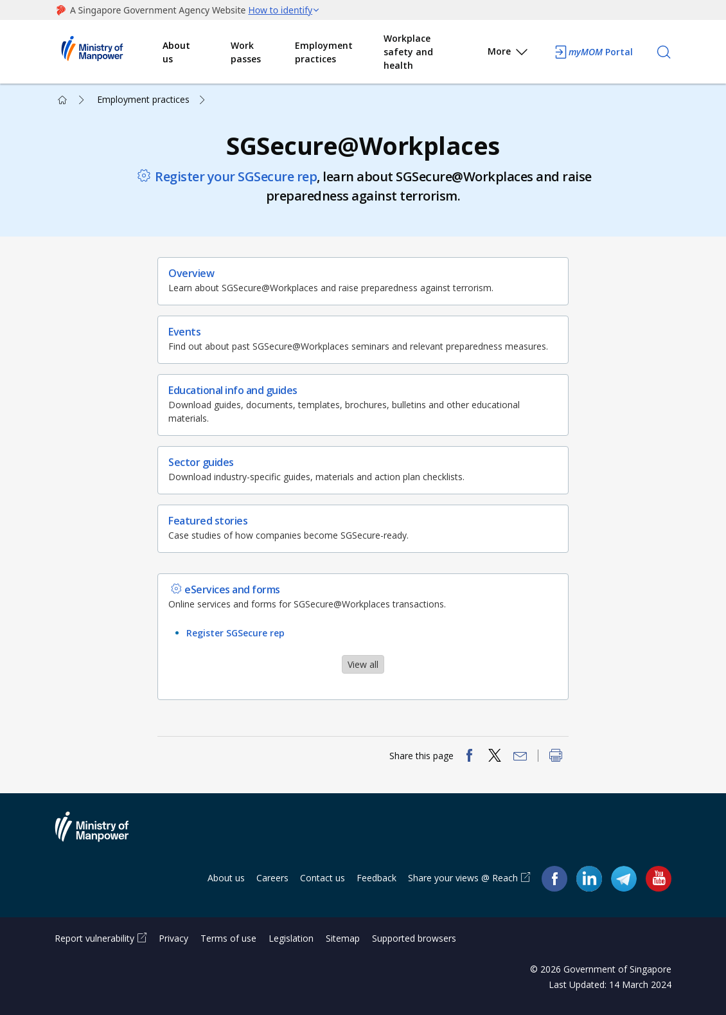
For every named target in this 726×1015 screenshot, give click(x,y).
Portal (593, 52)
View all (363, 664)
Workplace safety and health (408, 51)
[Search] (663, 52)
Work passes (246, 52)
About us (176, 52)
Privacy (173, 938)
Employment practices (324, 52)
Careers (272, 878)
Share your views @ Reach (463, 878)
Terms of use (228, 938)
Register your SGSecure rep (236, 176)
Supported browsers (414, 938)
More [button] (508, 53)
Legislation (291, 938)
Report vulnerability (94, 938)
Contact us (322, 878)
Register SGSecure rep (235, 633)
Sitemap (343, 938)
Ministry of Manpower (101, 834)
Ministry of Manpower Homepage (109, 52)
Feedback (376, 878)
